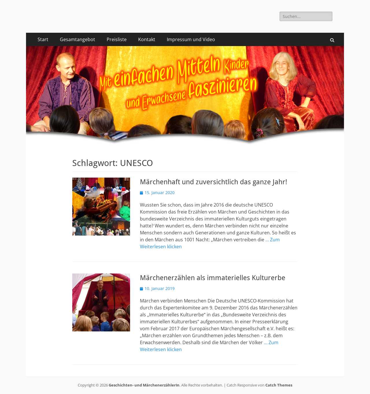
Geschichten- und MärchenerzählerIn (144, 385)
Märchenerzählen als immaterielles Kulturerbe (212, 278)
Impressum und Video (191, 39)
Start (43, 39)
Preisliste (117, 39)
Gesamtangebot (77, 39)
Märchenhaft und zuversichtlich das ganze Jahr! (213, 182)
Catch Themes (278, 385)
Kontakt (146, 39)
